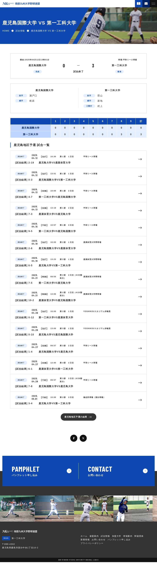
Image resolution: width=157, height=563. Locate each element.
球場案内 (127, 537)
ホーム (84, 537)
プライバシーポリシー (92, 544)
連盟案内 (94, 537)
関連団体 (138, 537)
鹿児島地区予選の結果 (75, 417)
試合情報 (105, 537)
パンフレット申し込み (119, 540)
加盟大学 (116, 537)
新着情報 (85, 540)
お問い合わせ (99, 540)
